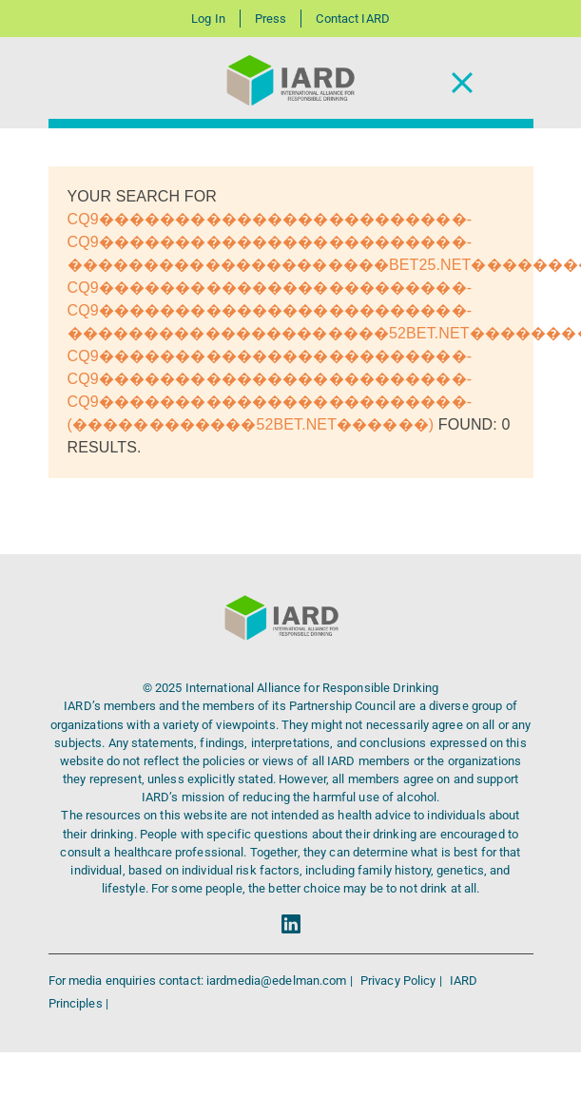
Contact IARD (352, 18)
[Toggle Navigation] (462, 83)
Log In (208, 18)
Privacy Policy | (402, 980)
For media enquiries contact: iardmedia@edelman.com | (202, 980)
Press (271, 18)
